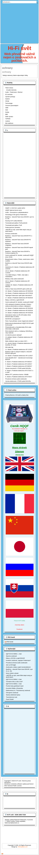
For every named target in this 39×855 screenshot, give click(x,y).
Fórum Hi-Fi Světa (19, 620)
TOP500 (7, 119)
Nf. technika (8, 94)
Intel (6, 110)
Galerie (7, 99)
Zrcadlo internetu (11, 90)
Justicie (7, 121)
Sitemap (19, 451)
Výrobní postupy (10, 96)
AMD (6, 107)
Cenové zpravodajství (11, 105)
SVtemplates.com (23, 847)
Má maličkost (9, 123)
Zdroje (7, 101)
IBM (6, 114)
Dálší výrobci (9, 116)
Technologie (8, 103)
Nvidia (7, 112)
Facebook (19, 629)
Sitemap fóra (19, 455)
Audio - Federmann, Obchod (13, 92)
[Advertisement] (19, 22)
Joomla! (6, 784)
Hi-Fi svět (19, 48)
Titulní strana (9, 88)
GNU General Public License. (13, 785)
